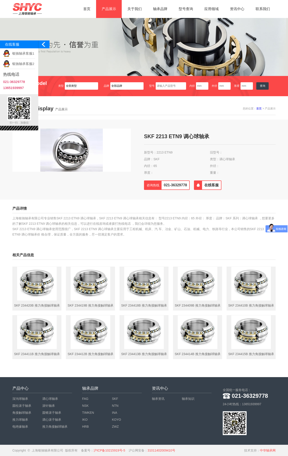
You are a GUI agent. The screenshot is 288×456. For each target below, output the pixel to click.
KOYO (116, 419)
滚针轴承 (48, 405)
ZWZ (115, 426)
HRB (85, 426)
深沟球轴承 (20, 398)
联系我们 (263, 9)
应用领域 (211, 9)
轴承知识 (188, 398)
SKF (115, 398)
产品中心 (20, 388)
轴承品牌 (160, 9)
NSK (85, 405)
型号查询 (186, 9)
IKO (85, 419)
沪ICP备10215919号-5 (109, 450)
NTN (115, 405)
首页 (86, 9)
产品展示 (109, 9)
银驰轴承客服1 (23, 53)
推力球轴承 (20, 419)
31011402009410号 (161, 450)
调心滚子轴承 (51, 419)
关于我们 (134, 9)
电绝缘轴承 (20, 426)
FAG (85, 398)
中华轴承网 (268, 450)
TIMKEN (88, 412)
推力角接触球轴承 (55, 426)
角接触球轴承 (21, 412)
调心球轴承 (50, 398)
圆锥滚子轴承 (51, 412)
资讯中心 (237, 9)
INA (114, 412)
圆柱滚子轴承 (21, 405)
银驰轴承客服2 (23, 64)
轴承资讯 (158, 398)
